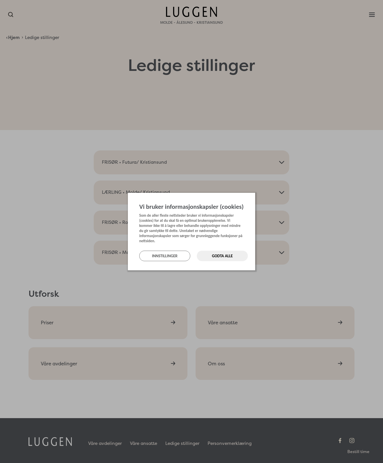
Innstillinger (164, 255)
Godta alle (222, 255)
